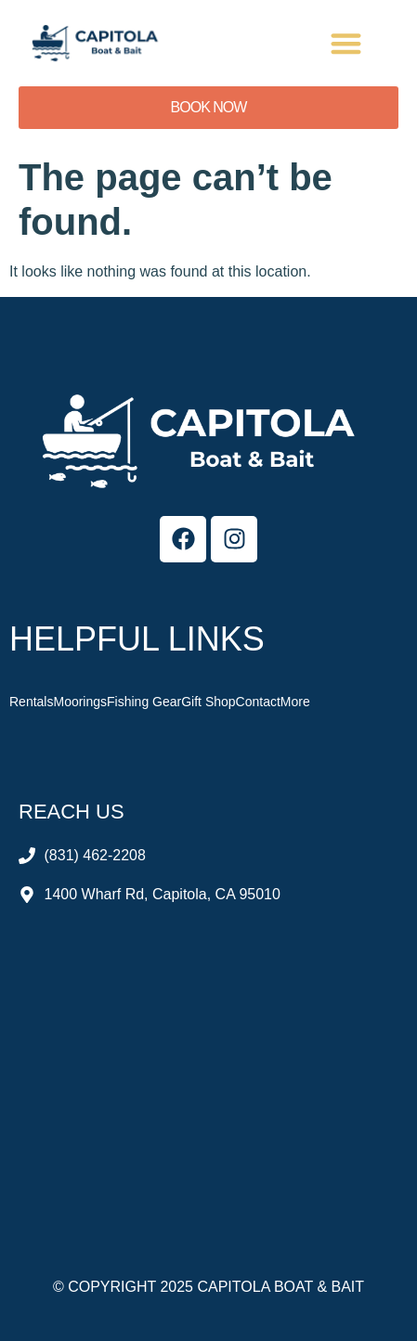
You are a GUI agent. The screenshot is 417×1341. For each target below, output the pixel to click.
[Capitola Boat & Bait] (208, 1065)
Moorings (80, 701)
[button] (346, 43)
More (295, 701)
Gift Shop (208, 701)
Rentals (31, 701)
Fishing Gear (144, 701)
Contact (258, 701)
